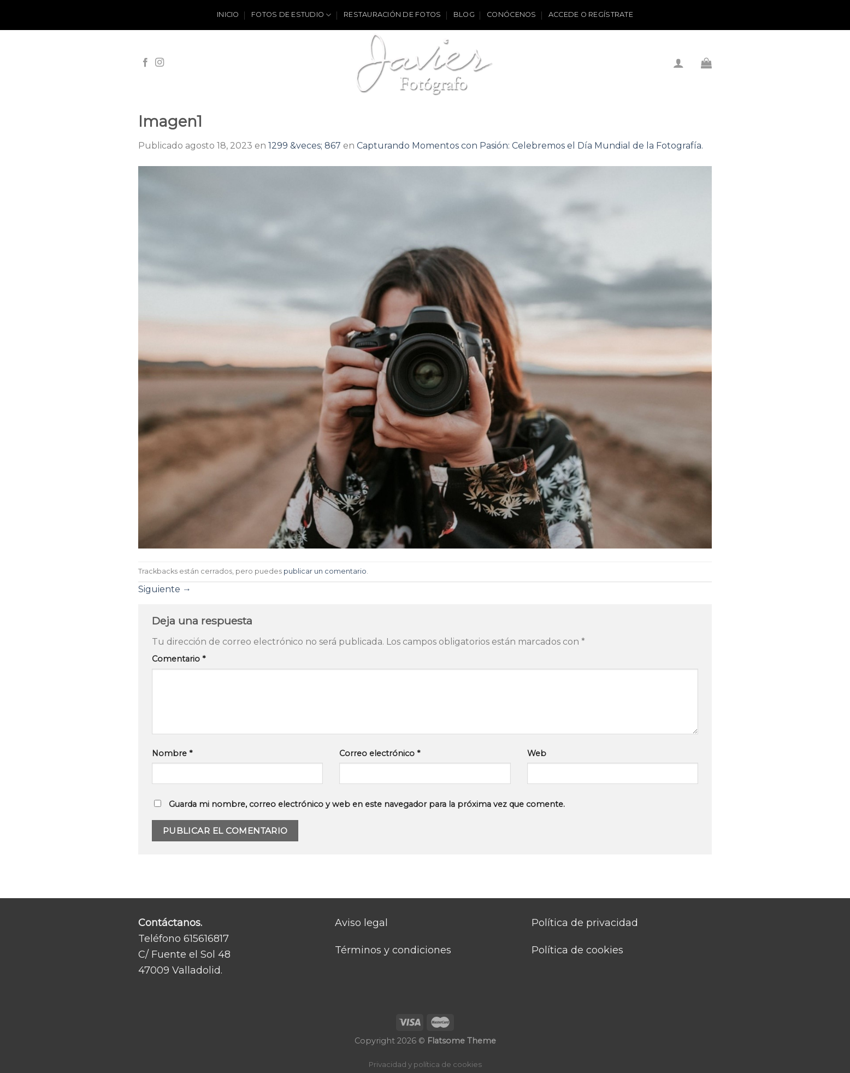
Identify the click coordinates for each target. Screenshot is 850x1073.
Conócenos (511, 14)
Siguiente (164, 589)
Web (536, 753)
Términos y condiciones (393, 950)
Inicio (228, 14)
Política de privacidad (585, 923)
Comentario (178, 659)
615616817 (206, 939)
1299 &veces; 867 (304, 145)
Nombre (172, 753)
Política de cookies (577, 950)
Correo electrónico (379, 753)
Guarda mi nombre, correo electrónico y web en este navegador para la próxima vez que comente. (367, 804)
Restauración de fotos (392, 14)
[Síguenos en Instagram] (159, 63)
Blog (464, 14)
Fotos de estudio (291, 15)
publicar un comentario (325, 571)
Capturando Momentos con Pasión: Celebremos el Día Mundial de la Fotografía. (530, 145)
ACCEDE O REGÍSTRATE (590, 14)
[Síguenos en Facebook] (145, 63)
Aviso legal (361, 923)
